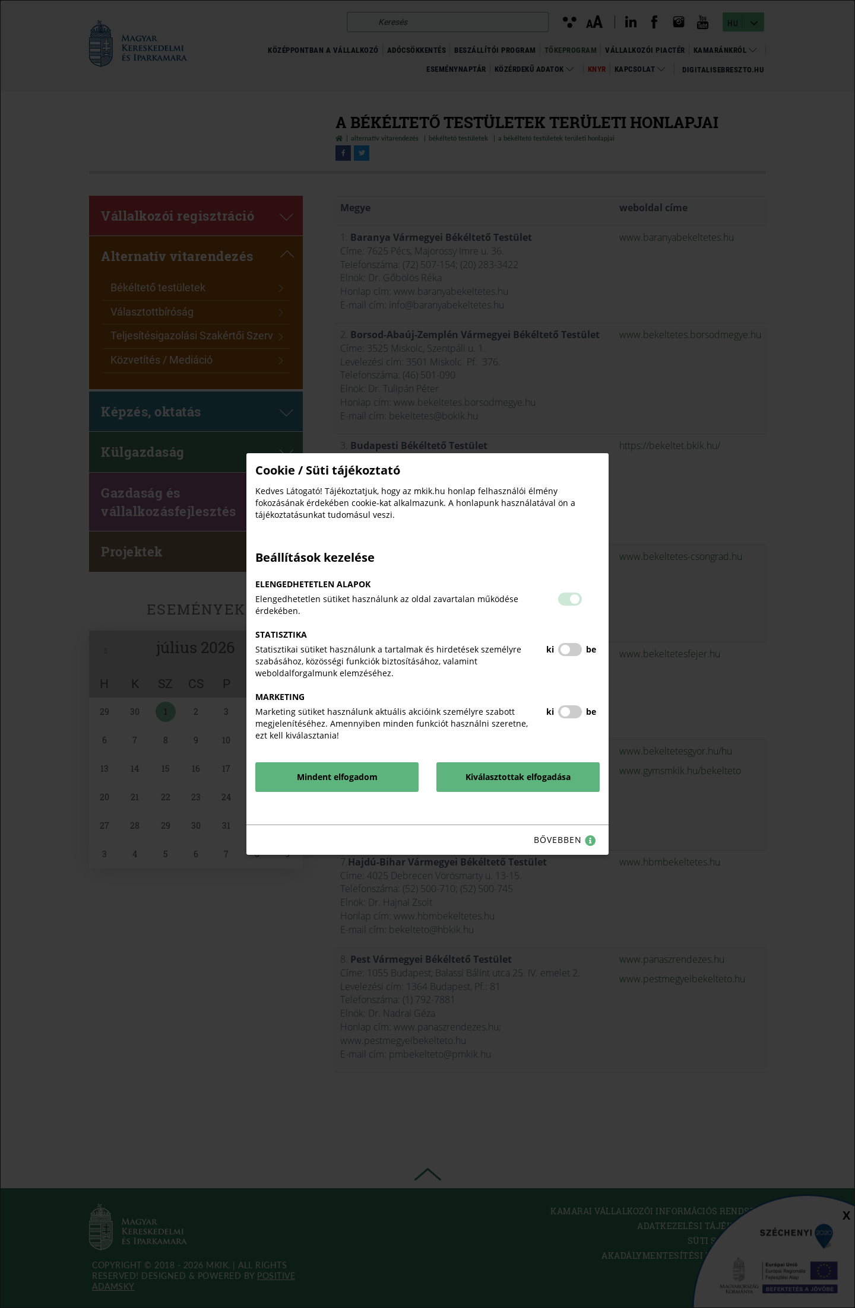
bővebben (565, 840)
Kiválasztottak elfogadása (518, 776)
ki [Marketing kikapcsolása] (550, 711)
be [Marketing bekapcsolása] (591, 711)
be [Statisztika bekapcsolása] (591, 649)
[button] (570, 599)
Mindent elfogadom (337, 776)
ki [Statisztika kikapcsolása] (550, 649)
